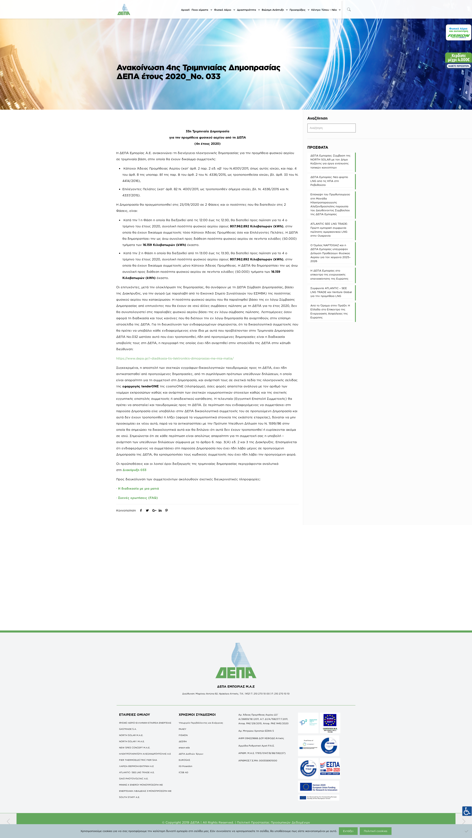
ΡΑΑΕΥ (182, 729)
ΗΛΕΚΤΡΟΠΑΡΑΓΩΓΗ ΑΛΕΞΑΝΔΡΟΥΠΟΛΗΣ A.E (145, 754)
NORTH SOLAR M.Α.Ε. (131, 735)
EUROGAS (184, 760)
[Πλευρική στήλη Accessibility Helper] (467, 809)
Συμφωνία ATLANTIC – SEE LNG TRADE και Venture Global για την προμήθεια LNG (331, 292)
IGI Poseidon (185, 766)
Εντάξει (348, 831)
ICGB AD (183, 772)
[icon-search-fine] (349, 9)
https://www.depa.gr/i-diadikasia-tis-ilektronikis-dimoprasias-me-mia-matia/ (175, 358)
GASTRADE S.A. (128, 729)
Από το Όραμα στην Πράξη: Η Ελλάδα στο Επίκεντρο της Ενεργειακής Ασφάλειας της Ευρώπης (330, 311)
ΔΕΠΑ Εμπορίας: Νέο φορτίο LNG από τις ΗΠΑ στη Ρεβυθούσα (329, 181)
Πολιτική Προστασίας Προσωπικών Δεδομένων (273, 822)
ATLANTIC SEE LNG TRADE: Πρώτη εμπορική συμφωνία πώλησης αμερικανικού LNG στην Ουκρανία (329, 229)
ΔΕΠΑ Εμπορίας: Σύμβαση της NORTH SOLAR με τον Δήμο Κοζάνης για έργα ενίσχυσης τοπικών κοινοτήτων (330, 161)
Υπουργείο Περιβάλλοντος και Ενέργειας (201, 723)
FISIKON (183, 735)
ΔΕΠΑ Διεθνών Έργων (191, 754)
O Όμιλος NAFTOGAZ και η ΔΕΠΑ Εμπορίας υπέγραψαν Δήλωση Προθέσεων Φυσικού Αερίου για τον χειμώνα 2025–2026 (330, 253)
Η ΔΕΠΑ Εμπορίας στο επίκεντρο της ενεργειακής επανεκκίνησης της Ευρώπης (329, 274)
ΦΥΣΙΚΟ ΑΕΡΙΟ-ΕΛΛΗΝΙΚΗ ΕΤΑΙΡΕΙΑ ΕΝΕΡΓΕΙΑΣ (145, 723)
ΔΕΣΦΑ (183, 741)
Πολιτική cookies (375, 831)
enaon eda (184, 747)
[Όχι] (467, 831)
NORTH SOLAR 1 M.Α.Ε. (132, 741)
